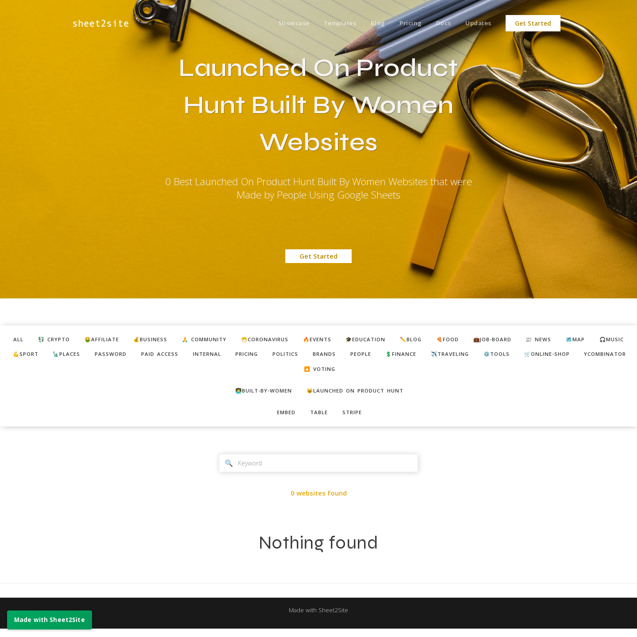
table (319, 418)
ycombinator (349, 372)
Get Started (533, 23)
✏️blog (461, 340)
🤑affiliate (118, 340)
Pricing (405, 23)
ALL (26, 340)
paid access (268, 356)
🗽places (168, 356)
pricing (364, 356)
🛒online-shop (285, 372)
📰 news (602, 340)
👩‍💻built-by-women (258, 395)
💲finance (535, 356)
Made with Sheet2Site (318, 618)
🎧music (78, 356)
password (216, 356)
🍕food (501, 340)
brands (450, 356)
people (490, 356)
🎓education (410, 340)
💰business (172, 340)
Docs (440, 23)
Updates (477, 23)
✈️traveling (589, 356)
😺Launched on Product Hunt (359, 395)
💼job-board (551, 340)
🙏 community (232, 340)
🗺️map (38, 356)
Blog (371, 23)
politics (407, 356)
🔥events (356, 340)
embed (283, 418)
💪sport (122, 356)
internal (320, 356)
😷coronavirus (299, 340)
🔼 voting (406, 372)
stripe (356, 418)
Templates (331, 23)
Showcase (283, 23)
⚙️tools (229, 372)
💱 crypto (65, 340)
